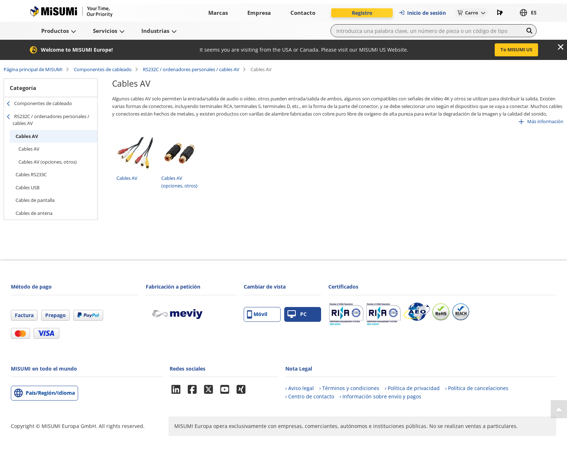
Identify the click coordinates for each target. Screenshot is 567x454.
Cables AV (27, 136)
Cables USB (27, 187)
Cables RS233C (31, 174)
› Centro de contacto (309, 396)
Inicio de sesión (422, 12)
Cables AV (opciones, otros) (47, 162)
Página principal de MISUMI (33, 69)
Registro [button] (362, 12)
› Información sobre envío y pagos (380, 396)
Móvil (257, 314)
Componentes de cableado (103, 69)
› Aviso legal (299, 388)
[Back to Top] (559, 409)
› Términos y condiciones (349, 388)
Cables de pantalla (35, 200)
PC (297, 314)
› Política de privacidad (412, 388)
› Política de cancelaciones (476, 388)
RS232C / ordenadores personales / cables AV (191, 69)
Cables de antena (34, 213)
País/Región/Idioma (50, 392)
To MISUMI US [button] (516, 49)
